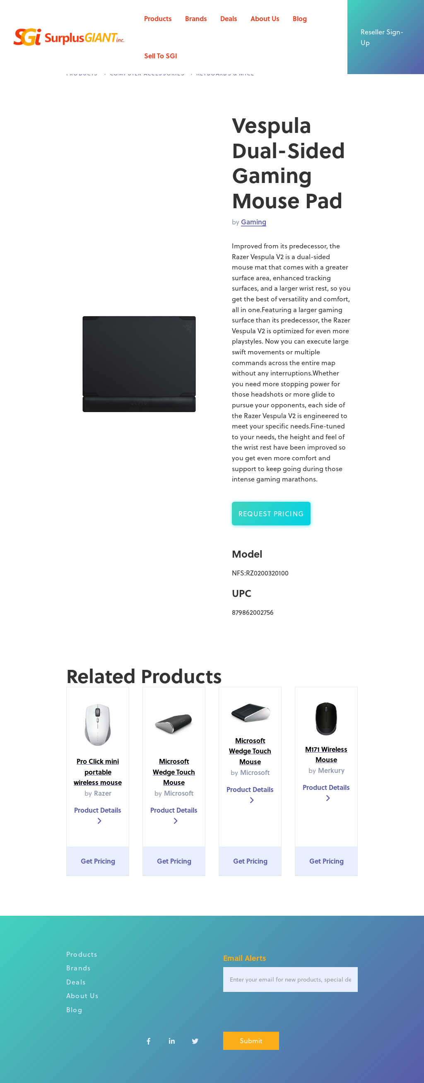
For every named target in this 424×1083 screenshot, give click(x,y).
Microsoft (178, 793)
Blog (300, 18)
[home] (68, 37)
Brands (196, 18)
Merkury (331, 770)
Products (158, 18)
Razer (102, 793)
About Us (265, 18)
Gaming (253, 221)
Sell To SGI (160, 55)
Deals (228, 18)
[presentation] (286, 1012)
